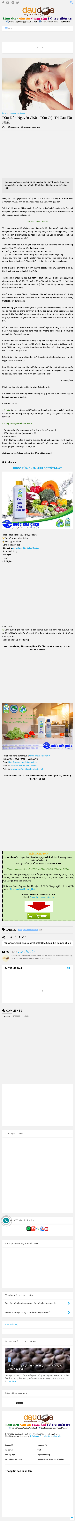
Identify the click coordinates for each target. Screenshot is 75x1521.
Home (4, 113)
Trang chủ (9, 1445)
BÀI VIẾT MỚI (12, 1325)
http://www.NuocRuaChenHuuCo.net (27, 769)
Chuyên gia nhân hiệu (52, 1436)
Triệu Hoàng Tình (36, 1436)
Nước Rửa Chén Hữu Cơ (39, 756)
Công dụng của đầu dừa (17, 113)
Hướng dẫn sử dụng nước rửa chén (50, 1459)
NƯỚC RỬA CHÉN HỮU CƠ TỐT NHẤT (37, 468)
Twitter (40, 1450)
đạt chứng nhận (19, 548)
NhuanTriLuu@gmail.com (42, 897)
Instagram (9, 1450)
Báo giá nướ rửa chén (13, 1459)
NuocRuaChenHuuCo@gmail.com (23, 762)
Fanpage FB (42, 1445)
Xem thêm (12, 1381)
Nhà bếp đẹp (10, 1455)
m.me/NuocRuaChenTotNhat (24, 766)
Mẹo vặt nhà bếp (43, 1455)
